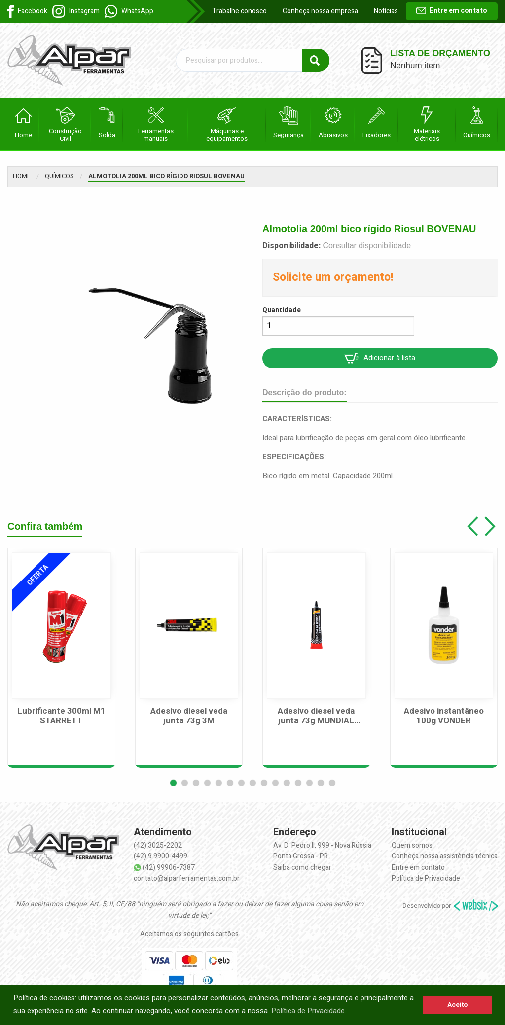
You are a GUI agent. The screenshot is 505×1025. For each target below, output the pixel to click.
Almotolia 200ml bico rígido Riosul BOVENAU (166, 176)
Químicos (59, 176)
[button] (173, 782)
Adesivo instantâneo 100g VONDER (444, 716)
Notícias (386, 11)
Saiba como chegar (302, 867)
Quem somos (412, 845)
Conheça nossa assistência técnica (445, 856)
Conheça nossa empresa (320, 11)
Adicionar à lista (379, 358)
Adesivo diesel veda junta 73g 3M (188, 716)
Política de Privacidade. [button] (308, 1010)
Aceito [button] (457, 1005)
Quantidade (281, 310)
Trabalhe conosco (239, 11)
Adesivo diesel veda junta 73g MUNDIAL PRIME (316, 716)
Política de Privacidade (426, 878)
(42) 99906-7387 (169, 867)
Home (22, 176)
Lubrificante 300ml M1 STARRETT (61, 716)
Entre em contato (451, 10)
